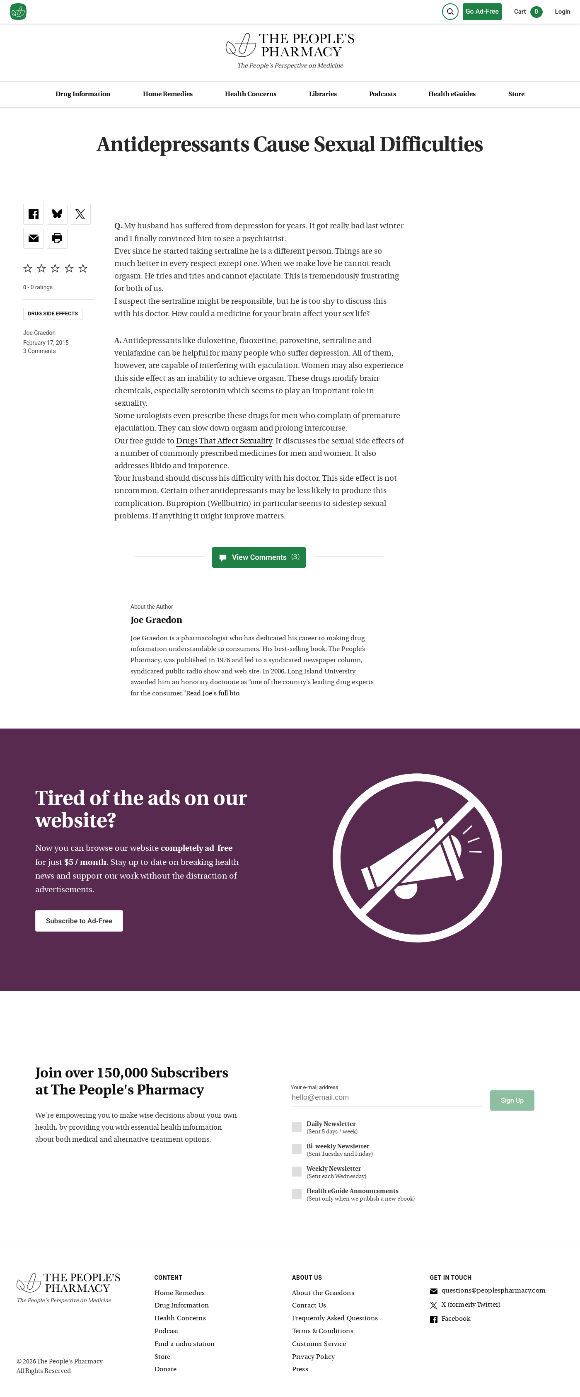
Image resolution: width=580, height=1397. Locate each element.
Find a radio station (185, 1340)
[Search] (450, 11)
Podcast (167, 1327)
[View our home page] (18, 12)
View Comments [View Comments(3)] (259, 557)
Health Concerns (250, 94)
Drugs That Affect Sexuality (224, 441)
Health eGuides (452, 94)
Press (300, 1366)
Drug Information (83, 94)
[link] (33, 214)
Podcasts (382, 94)
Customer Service (319, 1340)
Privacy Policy (313, 1353)
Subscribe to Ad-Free (79, 921)
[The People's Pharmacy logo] (290, 47)
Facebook (450, 1316)
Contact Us (309, 1302)
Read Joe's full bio (212, 693)
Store (516, 94)
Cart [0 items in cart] (528, 12)
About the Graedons (323, 1289)
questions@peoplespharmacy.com (488, 1288)
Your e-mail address (314, 1087)
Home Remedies (168, 94)
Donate (166, 1366)
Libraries (323, 94)
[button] (57, 238)
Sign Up (512, 1096)
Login (562, 11)
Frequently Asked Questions (335, 1314)
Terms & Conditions (322, 1327)
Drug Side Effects (53, 314)
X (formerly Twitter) (465, 1302)
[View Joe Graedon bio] (254, 621)
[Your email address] (386, 1099)
